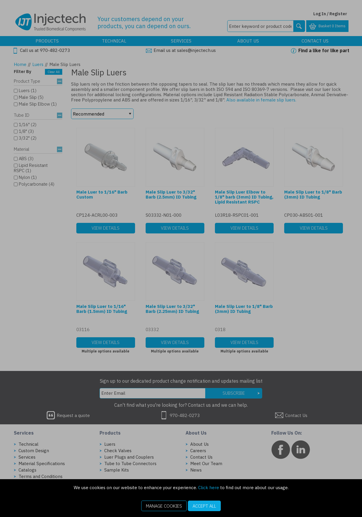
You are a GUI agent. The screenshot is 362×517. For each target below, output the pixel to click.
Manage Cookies (164, 506)
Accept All (204, 506)
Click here (208, 487)
